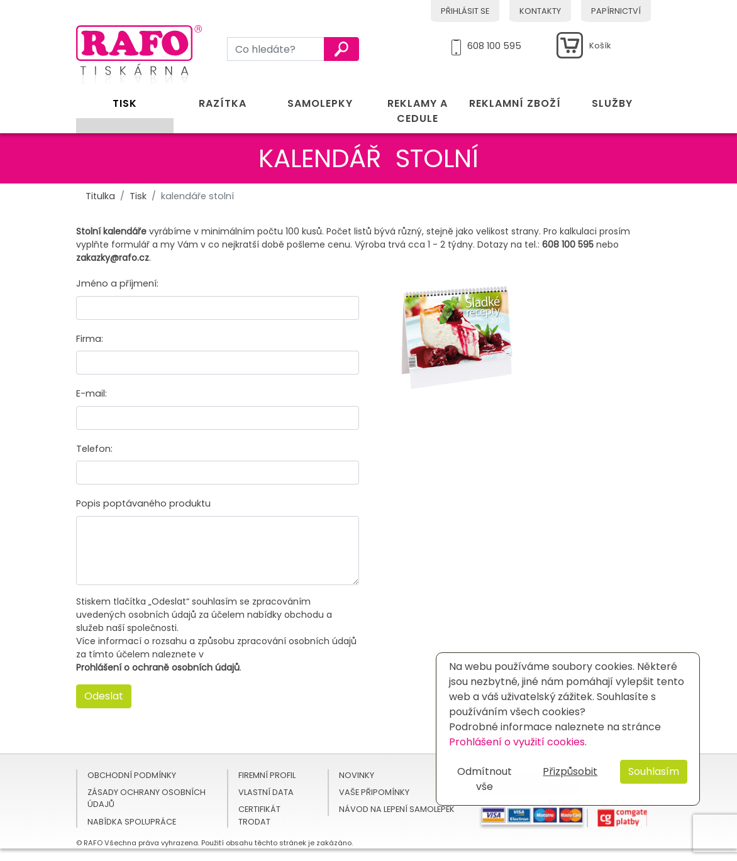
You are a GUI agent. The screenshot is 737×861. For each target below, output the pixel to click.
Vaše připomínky (374, 792)
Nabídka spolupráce (131, 821)
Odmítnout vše (484, 779)
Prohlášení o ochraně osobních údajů (158, 667)
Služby (612, 103)
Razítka (223, 103)
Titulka (100, 196)
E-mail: (91, 393)
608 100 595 (494, 44)
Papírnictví (616, 11)
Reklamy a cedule (417, 111)
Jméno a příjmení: (117, 283)
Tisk (125, 103)
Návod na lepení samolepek (397, 809)
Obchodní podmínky (131, 775)
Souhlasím (653, 771)
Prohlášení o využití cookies (517, 742)
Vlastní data (266, 792)
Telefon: (94, 448)
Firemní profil (267, 775)
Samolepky (320, 103)
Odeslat (103, 696)
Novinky (356, 775)
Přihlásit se (465, 11)
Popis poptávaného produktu (143, 503)
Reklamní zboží (515, 103)
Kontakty (540, 11)
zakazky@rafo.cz (112, 257)
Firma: (89, 338)
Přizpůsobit (570, 771)
